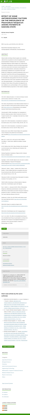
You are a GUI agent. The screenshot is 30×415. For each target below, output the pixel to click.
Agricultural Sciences (7, 263)
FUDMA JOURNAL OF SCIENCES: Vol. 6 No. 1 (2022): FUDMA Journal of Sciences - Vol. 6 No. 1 (15, 327)
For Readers (5, 392)
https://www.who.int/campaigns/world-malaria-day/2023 (13, 212)
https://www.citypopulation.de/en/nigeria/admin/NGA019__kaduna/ (15, 156)
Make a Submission (8, 346)
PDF (4, 228)
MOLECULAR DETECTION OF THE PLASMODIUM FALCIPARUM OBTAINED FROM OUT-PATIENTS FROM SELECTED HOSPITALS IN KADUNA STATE (15, 324)
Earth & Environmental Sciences (9, 366)
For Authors (5, 394)
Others (3, 377)
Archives (8, 6)
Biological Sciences (6, 362)
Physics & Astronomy (7, 374)
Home (2, 6)
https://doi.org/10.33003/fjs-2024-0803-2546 (13, 44)
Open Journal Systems (7, 383)
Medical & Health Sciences (8, 265)
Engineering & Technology (8, 368)
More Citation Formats (10, 285)
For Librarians (5, 396)
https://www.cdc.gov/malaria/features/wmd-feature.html (13, 100)
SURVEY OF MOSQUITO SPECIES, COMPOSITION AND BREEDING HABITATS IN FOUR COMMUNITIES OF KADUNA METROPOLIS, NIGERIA (15, 313)
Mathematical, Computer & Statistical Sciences (12, 370)
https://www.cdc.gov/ (8, 107)
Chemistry (4, 364)
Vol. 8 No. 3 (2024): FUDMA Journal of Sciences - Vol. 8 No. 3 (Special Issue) (14, 8)
